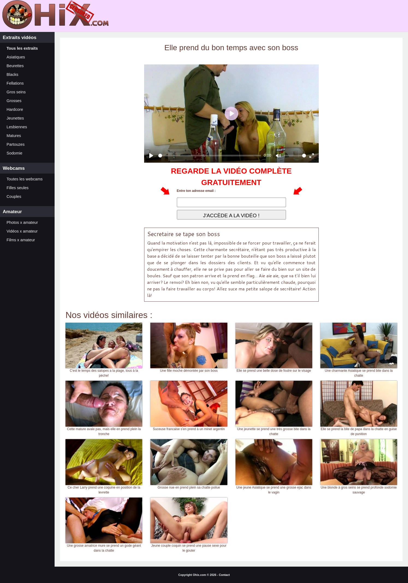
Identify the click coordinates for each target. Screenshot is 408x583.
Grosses (14, 101)
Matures (14, 135)
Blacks (12, 74)
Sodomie (14, 153)
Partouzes (16, 144)
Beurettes (15, 66)
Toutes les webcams (25, 179)
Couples (14, 196)
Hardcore (15, 109)
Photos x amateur (22, 222)
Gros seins (16, 92)
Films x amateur (21, 240)
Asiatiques (16, 57)
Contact (224, 574)
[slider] (209, 155)
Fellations (15, 83)
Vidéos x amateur (22, 231)
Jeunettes (15, 118)
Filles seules (18, 188)
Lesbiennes (17, 127)
